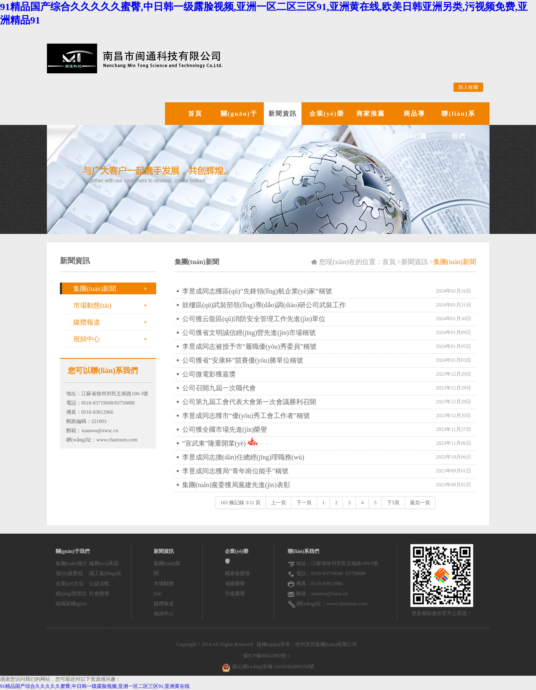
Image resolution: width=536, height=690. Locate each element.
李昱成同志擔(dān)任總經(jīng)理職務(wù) (243, 457)
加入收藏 (468, 87)
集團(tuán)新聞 (94, 288)
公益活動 (99, 583)
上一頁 (278, 503)
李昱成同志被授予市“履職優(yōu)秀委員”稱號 (249, 346)
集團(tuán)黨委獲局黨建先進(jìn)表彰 (236, 484)
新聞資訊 (282, 113)
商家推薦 (370, 113)
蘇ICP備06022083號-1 (268, 656)
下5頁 (393, 503)
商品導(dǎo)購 (414, 125)
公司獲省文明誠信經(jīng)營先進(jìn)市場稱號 (249, 332)
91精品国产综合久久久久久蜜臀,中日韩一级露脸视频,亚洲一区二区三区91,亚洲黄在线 (95, 686)
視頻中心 (86, 338)
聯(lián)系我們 (458, 125)
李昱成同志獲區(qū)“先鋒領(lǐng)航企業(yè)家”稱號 (257, 291)
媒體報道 (86, 322)
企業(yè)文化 (70, 583)
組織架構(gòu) (71, 604)
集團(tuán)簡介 (72, 563)
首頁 (195, 113)
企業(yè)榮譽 (326, 125)
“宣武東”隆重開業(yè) (214, 443)
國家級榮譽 (237, 573)
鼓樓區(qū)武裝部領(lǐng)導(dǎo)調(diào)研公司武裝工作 (264, 305)
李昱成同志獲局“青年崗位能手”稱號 (235, 471)
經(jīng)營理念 (71, 594)
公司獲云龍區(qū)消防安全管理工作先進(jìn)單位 (253, 318)
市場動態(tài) (92, 305)
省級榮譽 (235, 583)
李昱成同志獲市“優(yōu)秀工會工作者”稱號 (246, 415)
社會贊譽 (99, 594)
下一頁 (304, 503)
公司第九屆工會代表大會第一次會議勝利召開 (249, 401)
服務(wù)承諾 (104, 563)
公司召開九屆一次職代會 (219, 388)
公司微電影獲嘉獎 (209, 374)
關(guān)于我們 (239, 125)
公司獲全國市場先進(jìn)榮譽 (225, 429)
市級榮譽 (235, 594)
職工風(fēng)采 (105, 573)
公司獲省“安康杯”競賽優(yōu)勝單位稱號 (242, 360)
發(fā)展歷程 (69, 573)
